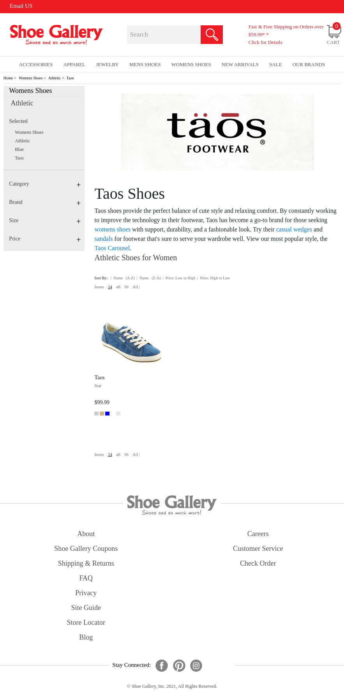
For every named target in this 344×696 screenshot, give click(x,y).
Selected (18, 121)
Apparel (75, 64)
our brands (309, 64)
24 (110, 286)
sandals (103, 238)
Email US (21, 6)
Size (44, 220)
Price (44, 239)
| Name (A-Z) (123, 278)
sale (275, 64)
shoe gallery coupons (86, 548)
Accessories (36, 64)
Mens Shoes (145, 64)
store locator (86, 622)
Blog (86, 637)
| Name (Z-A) (149, 278)
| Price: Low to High (178, 278)
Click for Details (265, 42)
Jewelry (107, 64)
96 (126, 286)
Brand (44, 202)
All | (136, 286)
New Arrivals (240, 64)
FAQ (86, 578)
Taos (70, 78)
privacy (86, 592)
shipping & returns (86, 563)
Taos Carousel (112, 248)
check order (258, 563)
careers (258, 533)
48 (118, 286)
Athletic (54, 78)
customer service (258, 548)
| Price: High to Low (213, 278)
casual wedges (294, 229)
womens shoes (112, 229)
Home (8, 78)
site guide (86, 607)
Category (44, 184)
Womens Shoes (30, 78)
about (86, 533)
